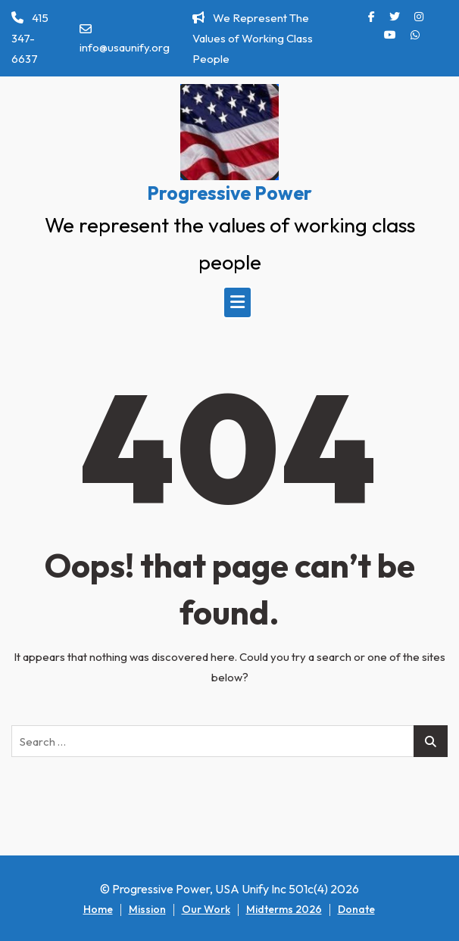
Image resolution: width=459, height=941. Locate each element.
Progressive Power (229, 193)
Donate (356, 909)
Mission (147, 909)
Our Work (206, 909)
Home (98, 909)
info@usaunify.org (125, 39)
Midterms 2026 (284, 909)
